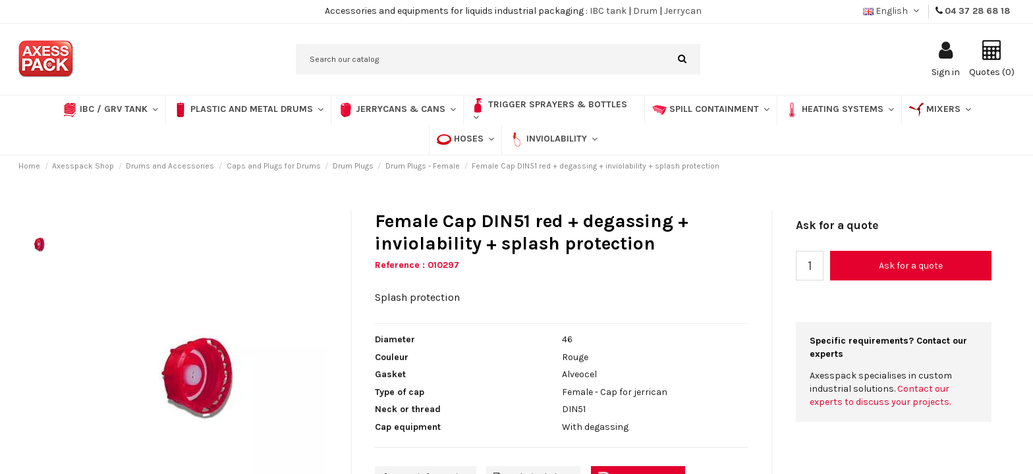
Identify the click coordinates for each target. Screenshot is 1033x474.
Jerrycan (683, 10)
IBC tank (608, 10)
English (892, 10)
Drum (645, 10)
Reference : (400, 265)
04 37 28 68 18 (977, 10)
